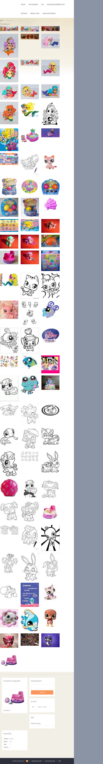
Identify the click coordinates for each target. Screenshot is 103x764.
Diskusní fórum (49, 13)
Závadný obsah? (36, 761)
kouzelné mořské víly (56, 4)
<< (33, 707)
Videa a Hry (34, 13)
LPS (42, 4)
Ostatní (24, 13)
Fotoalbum (33, 4)
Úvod (23, 4)
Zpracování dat (50, 761)
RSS (60, 761)
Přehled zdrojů (36, 723)
